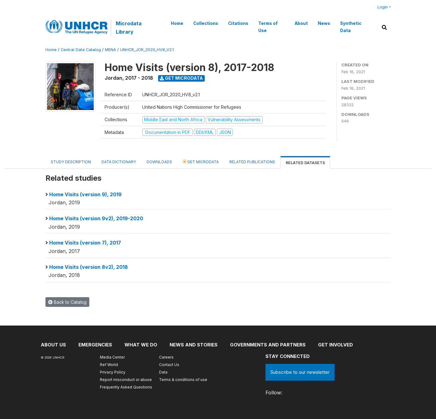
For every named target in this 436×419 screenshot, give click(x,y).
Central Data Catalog (81, 49)
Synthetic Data (350, 27)
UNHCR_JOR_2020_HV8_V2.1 (147, 49)
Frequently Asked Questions (126, 387)
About (301, 23)
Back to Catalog (67, 302)
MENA (110, 49)
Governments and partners (268, 345)
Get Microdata (181, 78)
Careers (166, 357)
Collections (205, 23)
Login (382, 7)
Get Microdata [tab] (201, 161)
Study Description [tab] (71, 162)
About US (53, 345)
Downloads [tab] (159, 162)
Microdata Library (129, 27)
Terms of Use (268, 27)
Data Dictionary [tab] (118, 162)
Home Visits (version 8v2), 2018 (88, 267)
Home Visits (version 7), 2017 (85, 243)
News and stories (194, 345)
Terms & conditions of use (183, 379)
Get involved (335, 345)
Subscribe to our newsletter (300, 372)
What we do (140, 345)
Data (163, 372)
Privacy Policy (112, 372)
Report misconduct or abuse (126, 379)
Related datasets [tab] (305, 162)
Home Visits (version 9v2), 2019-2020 (96, 218)
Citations (238, 23)
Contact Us (169, 364)
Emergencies (95, 345)
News (324, 23)
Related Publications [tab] (252, 162)
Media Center (112, 357)
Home (177, 23)
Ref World (109, 364)
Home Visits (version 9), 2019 (85, 194)
